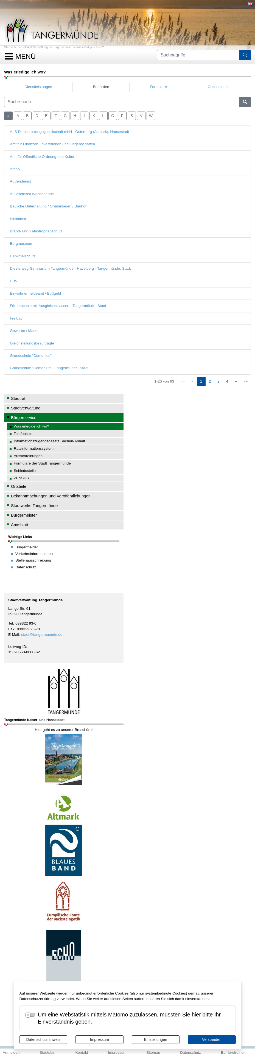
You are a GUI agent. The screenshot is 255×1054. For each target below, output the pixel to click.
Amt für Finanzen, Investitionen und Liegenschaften (52, 144)
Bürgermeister (24, 515)
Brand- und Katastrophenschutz (36, 231)
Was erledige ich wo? (89, 47)
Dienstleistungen (38, 87)
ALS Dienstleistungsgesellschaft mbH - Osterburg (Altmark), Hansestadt (69, 132)
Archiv (15, 169)
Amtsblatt (19, 524)
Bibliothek (18, 219)
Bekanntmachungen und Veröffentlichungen (51, 496)
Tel (10, 623)
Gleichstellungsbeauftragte (32, 343)
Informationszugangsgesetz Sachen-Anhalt (49, 441)
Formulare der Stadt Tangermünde (42, 463)
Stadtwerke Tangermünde (34, 505)
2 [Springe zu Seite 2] (210, 381)
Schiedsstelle (25, 471)
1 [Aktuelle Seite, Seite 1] (201, 381)
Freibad (16, 318)
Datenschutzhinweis (43, 1039)
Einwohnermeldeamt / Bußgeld (35, 293)
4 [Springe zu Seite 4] (227, 381)
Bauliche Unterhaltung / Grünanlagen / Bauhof (48, 206)
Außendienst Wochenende (32, 194)
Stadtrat (18, 398)
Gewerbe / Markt (24, 331)
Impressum (99, 1039)
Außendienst (20, 181)
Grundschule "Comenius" (31, 356)
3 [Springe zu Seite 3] (218, 381)
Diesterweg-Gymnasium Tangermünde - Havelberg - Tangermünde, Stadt (70, 268)
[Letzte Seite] (245, 381)
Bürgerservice (61, 47)
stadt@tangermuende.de (41, 635)
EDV (14, 281)
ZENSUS (21, 478)
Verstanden (212, 1039)
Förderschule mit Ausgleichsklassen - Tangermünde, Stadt (58, 306)
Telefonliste (23, 434)
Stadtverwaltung (25, 408)
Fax (11, 629)
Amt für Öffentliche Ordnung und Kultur (42, 157)
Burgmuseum (21, 243)
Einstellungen (155, 1039)
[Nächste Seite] (235, 381)
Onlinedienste (219, 87)
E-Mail (13, 635)
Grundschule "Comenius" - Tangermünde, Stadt (49, 368)
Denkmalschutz (22, 256)
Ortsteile (18, 486)
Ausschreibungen (28, 456)
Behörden (101, 87)
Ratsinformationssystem (34, 448)
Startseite (10, 47)
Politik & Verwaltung (34, 47)
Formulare (158, 87)
